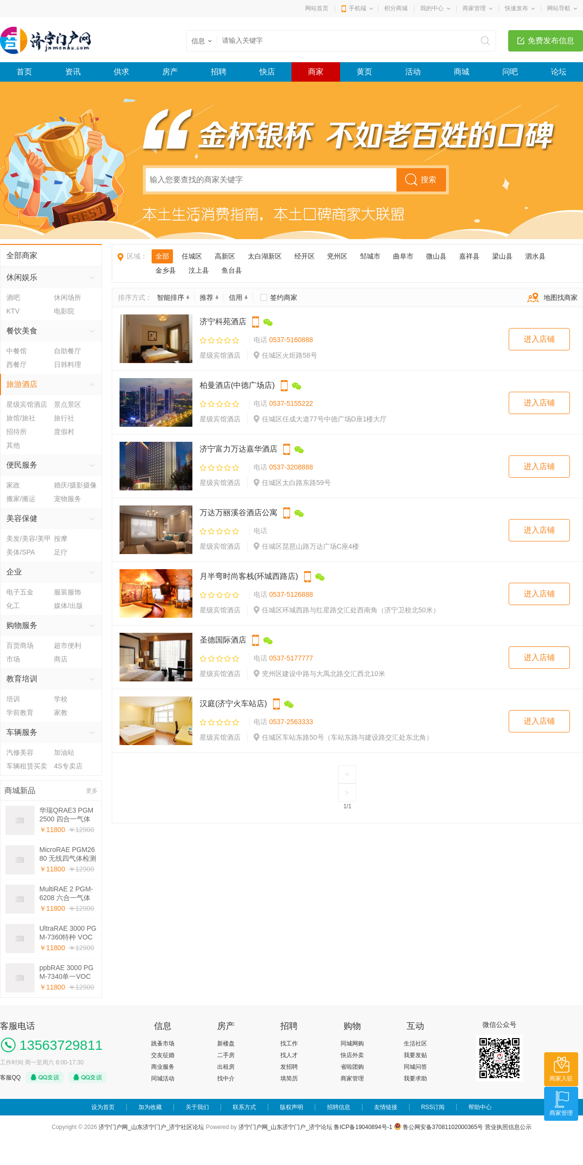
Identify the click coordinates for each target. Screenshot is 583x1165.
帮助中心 (480, 1107)
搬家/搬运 (20, 499)
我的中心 (432, 8)
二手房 (226, 1055)
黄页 (364, 72)
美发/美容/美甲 (28, 538)
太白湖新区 (265, 256)
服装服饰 (67, 592)
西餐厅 (16, 364)
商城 (461, 72)
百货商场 (20, 645)
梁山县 (502, 256)
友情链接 (385, 1107)
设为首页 (103, 1107)
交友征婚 (162, 1055)
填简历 (289, 1078)
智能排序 (173, 297)
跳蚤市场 (162, 1043)
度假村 (64, 431)
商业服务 (162, 1066)
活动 (413, 72)
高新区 (225, 256)
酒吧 (13, 297)
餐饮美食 (21, 331)
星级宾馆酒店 (26, 404)
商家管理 (474, 8)
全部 (162, 256)
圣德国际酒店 (223, 640)
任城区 (192, 256)
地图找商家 (550, 297)
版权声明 (291, 1107)
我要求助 (415, 1078)
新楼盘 (226, 1043)
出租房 (226, 1066)
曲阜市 (403, 256)
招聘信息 (338, 1107)
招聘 (218, 72)
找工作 (289, 1043)
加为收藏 (150, 1107)
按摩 (61, 538)
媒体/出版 (68, 605)
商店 (61, 659)
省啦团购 (352, 1066)
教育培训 (21, 679)
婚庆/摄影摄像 (75, 485)
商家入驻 (561, 1078)
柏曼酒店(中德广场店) (237, 385)
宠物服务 (67, 499)
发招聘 (289, 1066)
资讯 (73, 72)
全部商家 (21, 255)
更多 (92, 790)
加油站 (64, 752)
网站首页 (316, 8)
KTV (12, 311)
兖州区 (337, 256)
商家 (316, 72)
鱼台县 (232, 270)
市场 (13, 659)
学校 (61, 699)
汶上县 (199, 270)
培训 (13, 699)
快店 (267, 72)
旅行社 (64, 418)
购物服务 (21, 625)
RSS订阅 (433, 1107)
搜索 (428, 179)
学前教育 (20, 712)
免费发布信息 (551, 40)
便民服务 (21, 465)
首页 (24, 72)
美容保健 (21, 518)
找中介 (226, 1078)
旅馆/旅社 (20, 418)
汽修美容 (20, 752)
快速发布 (516, 8)
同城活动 (162, 1078)
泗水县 (535, 256)
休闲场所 (67, 297)
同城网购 (352, 1043)
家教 (61, 712)
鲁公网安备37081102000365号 (438, 1127)
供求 (121, 72)
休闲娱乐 (21, 277)
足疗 (61, 552)
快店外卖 (352, 1055)
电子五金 (20, 592)
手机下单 (255, 322)
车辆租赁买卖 (26, 766)
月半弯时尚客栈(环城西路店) (249, 576)
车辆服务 (21, 732)
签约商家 (283, 297)
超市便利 (67, 645)
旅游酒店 (21, 384)
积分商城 (396, 8)
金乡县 (165, 270)
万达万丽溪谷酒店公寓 (238, 512)
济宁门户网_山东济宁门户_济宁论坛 (285, 1127)
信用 (238, 297)
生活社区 (415, 1043)
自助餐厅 (67, 351)
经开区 (304, 256)
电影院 (64, 311)
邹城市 (370, 256)
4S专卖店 (68, 766)
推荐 (209, 297)
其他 (13, 445)
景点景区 (67, 404)
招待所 (16, 431)
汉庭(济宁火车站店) (233, 703)
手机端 (357, 8)
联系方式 (244, 1107)
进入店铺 (539, 339)
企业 (14, 572)
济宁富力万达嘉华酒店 (238, 449)
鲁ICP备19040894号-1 (363, 1127)
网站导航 (558, 8)
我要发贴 (415, 1055)
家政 (13, 485)
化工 (13, 605)
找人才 (289, 1055)
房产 (170, 72)
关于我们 (197, 1107)
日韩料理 (67, 364)
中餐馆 (16, 351)
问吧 (510, 72)
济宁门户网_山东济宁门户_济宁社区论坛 (151, 1127)
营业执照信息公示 (508, 1127)
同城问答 (415, 1066)
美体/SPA (20, 552)
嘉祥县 (469, 256)
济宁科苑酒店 (223, 321)
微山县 (436, 256)
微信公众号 (268, 322)
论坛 (558, 72)
